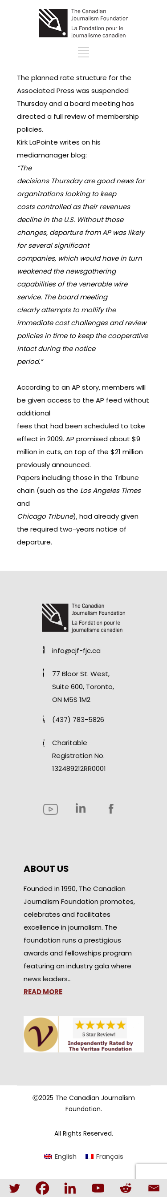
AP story (85, 387)
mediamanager (44, 155)
